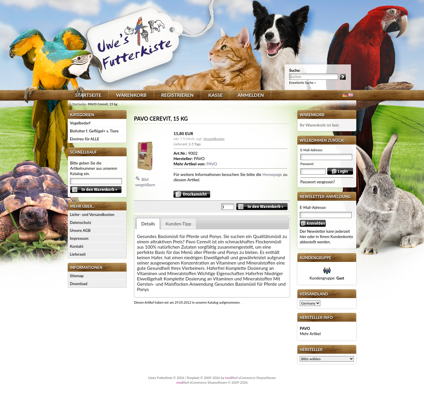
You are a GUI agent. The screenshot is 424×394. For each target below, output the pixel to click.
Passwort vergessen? (317, 181)
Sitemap (77, 275)
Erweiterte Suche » (302, 82)
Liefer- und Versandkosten (92, 214)
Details (148, 223)
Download (78, 283)
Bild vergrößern (145, 177)
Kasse (215, 95)
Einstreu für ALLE (84, 139)
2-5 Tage (195, 144)
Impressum (79, 238)
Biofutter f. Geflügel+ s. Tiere (94, 131)
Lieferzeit (78, 254)
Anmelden (250, 95)
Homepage (272, 174)
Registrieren (177, 95)
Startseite (88, 95)
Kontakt (76, 246)
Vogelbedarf (80, 123)
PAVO (211, 163)
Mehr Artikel (310, 333)
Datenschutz (80, 222)
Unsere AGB (80, 230)
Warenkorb (131, 95)
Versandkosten (213, 139)
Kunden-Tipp (178, 223)
